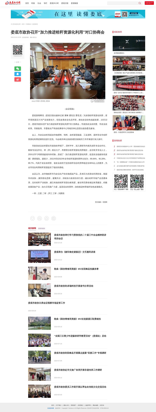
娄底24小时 (54, 3)
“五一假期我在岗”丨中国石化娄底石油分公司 (131, 162)
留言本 (102, 405)
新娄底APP (149, 3)
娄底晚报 (74, 3)
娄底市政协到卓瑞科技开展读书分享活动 (73, 286)
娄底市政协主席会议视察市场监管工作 (46, 303)
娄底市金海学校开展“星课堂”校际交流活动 (130, 150)
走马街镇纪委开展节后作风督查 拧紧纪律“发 (130, 166)
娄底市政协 (37, 124)
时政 (33, 3)
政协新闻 (35, 24)
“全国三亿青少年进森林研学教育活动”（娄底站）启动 (80, 336)
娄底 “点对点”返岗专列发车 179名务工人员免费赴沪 (129, 93)
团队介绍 (66, 405)
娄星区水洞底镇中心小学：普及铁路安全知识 (131, 146)
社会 (39, 3)
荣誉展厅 (73, 405)
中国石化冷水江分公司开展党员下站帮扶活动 (131, 158)
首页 (27, 3)
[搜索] (139, 3)
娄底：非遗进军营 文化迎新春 (124, 132)
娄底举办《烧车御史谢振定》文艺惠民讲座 (74, 252)
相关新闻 (32, 228)
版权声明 (88, 405)
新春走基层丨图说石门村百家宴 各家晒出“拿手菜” (129, 112)
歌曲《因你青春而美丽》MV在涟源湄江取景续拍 (77, 319)
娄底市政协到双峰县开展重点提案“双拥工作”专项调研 (80, 353)
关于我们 (58, 405)
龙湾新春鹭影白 (119, 53)
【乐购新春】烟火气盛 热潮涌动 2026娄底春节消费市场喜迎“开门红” (129, 73)
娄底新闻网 (25, 37)
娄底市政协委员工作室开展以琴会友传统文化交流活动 (80, 387)
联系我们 (80, 405)
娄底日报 (64, 3)
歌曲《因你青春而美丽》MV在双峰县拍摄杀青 (76, 269)
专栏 (45, 3)
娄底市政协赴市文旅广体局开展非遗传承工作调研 (78, 370)
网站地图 (95, 405)
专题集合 (28, 24)
